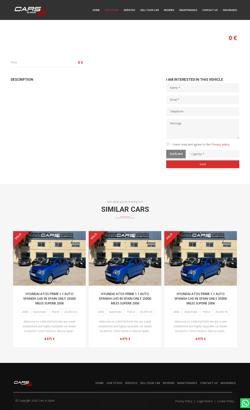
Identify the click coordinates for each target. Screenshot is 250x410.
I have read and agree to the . (201, 144)
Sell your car (149, 10)
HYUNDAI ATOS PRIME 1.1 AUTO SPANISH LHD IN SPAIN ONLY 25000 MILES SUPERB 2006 (49, 298)
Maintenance (188, 10)
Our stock (112, 10)
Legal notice (205, 401)
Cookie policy (225, 401)
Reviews (169, 10)
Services (129, 10)
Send (203, 164)
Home (96, 10)
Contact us (210, 10)
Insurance (230, 10)
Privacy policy (220, 144)
